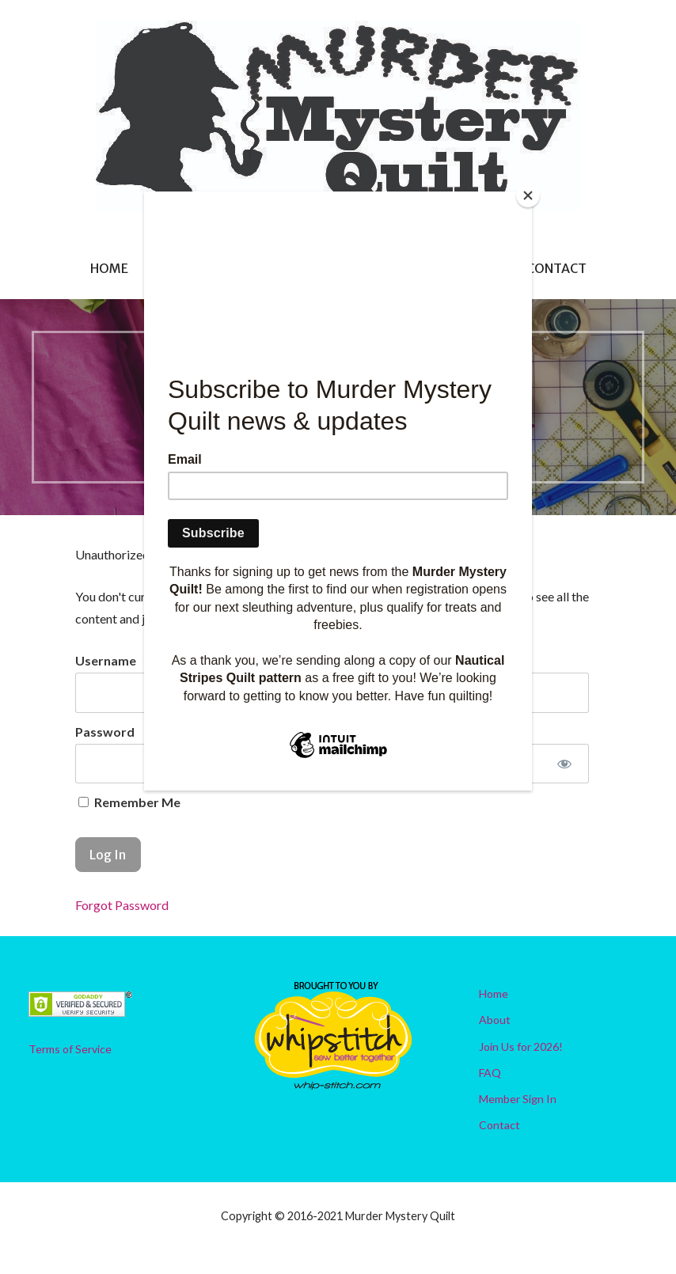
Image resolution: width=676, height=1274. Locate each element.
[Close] (528, 195)
